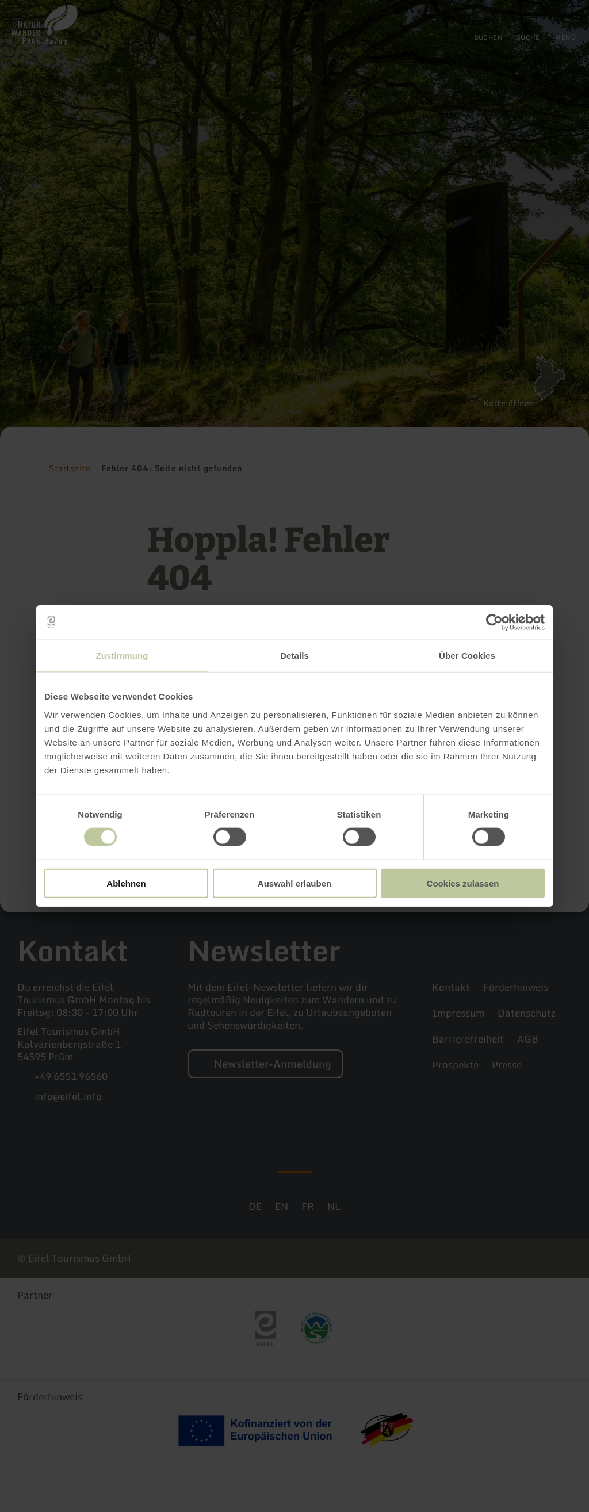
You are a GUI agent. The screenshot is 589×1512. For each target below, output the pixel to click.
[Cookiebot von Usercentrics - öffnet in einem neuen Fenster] (494, 622)
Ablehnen (126, 883)
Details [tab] (294, 655)
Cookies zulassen (463, 883)
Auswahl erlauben (294, 883)
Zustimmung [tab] (122, 655)
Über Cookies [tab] (467, 655)
